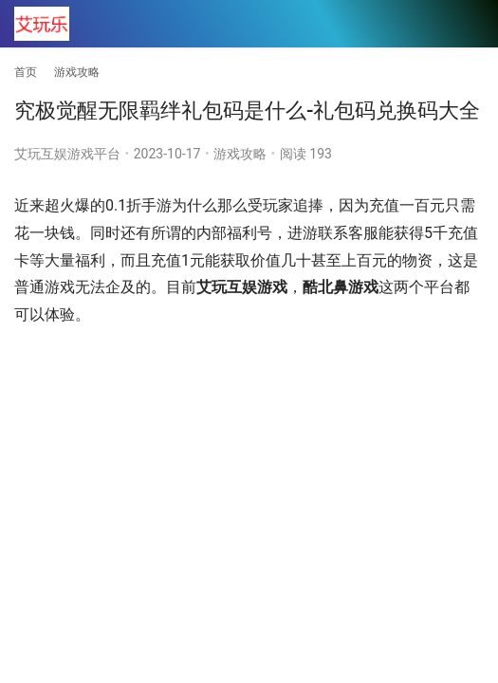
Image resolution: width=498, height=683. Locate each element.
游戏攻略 (240, 153)
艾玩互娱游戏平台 (67, 153)
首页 (25, 72)
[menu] (469, 25)
